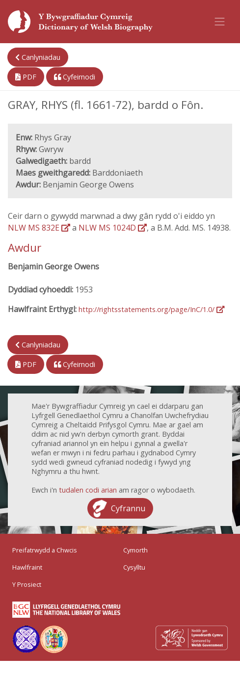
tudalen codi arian (88, 490)
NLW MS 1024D (113, 227)
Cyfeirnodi (74, 76)
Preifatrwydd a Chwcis (44, 550)
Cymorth (135, 550)
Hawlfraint (27, 567)
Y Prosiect (26, 584)
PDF (25, 76)
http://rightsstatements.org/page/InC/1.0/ (151, 309)
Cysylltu (134, 567)
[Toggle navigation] (220, 21)
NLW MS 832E (39, 227)
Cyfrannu (128, 508)
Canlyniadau (37, 57)
